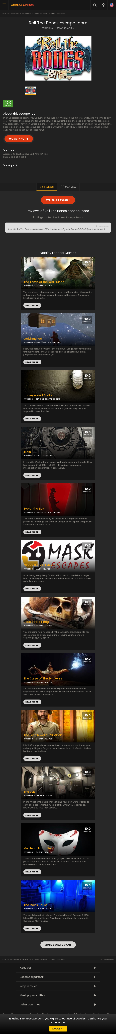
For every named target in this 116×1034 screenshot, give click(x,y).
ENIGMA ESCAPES (44, 285)
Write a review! (58, 200)
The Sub (29, 792)
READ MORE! (32, 362)
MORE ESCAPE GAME (58, 944)
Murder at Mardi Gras (39, 848)
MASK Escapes (41, 13)
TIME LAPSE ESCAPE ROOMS (49, 342)
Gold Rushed (33, 338)
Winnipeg (26, 13)
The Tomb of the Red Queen (44, 282)
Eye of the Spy (34, 508)
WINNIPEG (47, 27)
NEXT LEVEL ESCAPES (45, 455)
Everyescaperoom (11, 13)
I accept (58, 1028)
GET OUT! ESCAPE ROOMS (48, 399)
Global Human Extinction (41, 565)
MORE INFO (17, 139)
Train (27, 452)
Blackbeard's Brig (36, 622)
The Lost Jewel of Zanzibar (43, 735)
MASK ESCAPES (65, 27)
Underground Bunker (38, 395)
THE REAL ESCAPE (44, 795)
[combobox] (103, 5)
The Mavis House (36, 905)
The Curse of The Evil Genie (43, 678)
